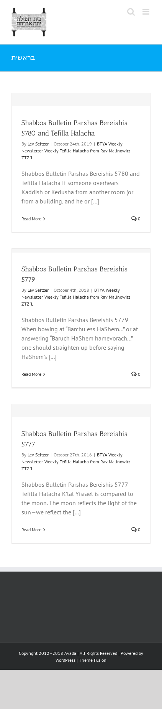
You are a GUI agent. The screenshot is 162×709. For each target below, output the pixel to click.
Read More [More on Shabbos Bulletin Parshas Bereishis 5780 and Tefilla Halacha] (31, 218)
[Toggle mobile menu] (146, 12)
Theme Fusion (92, 660)
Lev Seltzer (38, 144)
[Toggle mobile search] (131, 12)
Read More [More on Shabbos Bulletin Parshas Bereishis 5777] (31, 529)
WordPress (65, 660)
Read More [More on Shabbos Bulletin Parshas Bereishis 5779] (31, 374)
